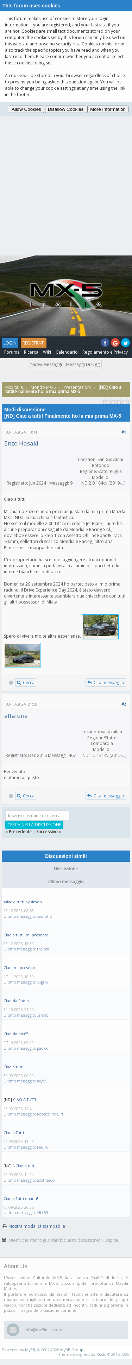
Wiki (47, 352)
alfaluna (16, 716)
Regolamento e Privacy (105, 352)
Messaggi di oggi (83, 364)
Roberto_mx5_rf (50, 1114)
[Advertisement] (66, 186)
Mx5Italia (14, 387)
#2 (123, 704)
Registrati (34, 343)
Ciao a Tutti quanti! (21, 1198)
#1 (123, 432)
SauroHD (44, 916)
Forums (11, 352)
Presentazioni (77, 387)
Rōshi (101, 1354)
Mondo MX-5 (43, 387)
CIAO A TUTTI (24, 1099)
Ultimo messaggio (19, 916)
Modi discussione (24, 409)
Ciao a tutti (14, 1066)
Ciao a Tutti (14, 1132)
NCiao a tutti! (25, 1165)
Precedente (20, 832)
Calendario (67, 352)
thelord (43, 949)
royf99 (42, 1080)
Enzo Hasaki (21, 443)
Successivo (47, 832)
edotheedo (46, 1180)
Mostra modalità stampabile (36, 1226)
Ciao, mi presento (20, 967)
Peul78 (43, 1147)
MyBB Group (71, 1349)
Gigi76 (42, 982)
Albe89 (42, 1212)
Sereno (42, 1015)
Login (10, 343)
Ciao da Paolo (16, 1000)
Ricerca (31, 352)
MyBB (30, 1349)
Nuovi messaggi (46, 364)
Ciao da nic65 (16, 1033)
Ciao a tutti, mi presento (26, 934)
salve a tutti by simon (23, 901)
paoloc (42, 1048)
